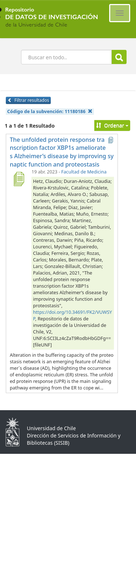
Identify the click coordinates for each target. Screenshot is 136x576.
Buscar (119, 57)
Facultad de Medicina (84, 172)
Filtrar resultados (28, 100)
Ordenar (112, 125)
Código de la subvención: (49, 111)
